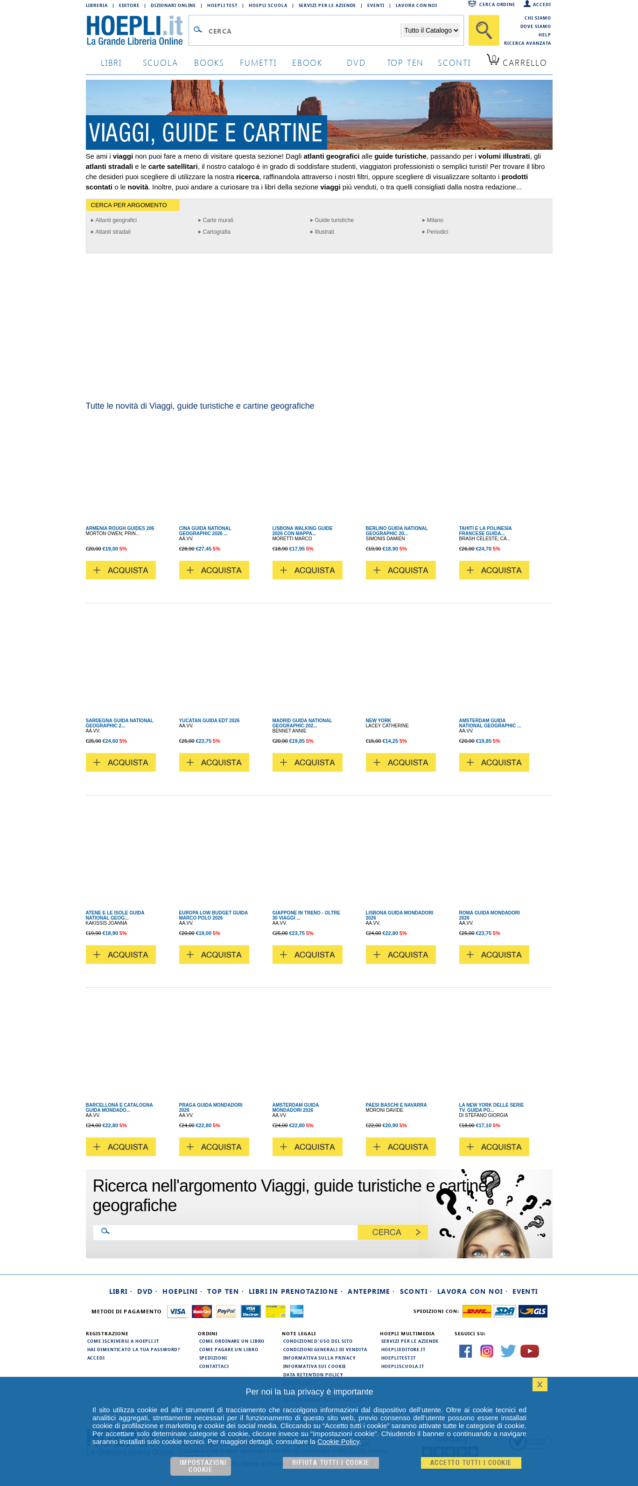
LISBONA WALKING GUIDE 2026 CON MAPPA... (303, 531)
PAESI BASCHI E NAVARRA (396, 1105)
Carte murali (218, 220)
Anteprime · (371, 1291)
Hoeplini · (182, 1291)
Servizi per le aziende (328, 5)
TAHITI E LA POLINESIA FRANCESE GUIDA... (485, 531)
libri (111, 62)
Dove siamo (535, 26)
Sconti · (416, 1291)
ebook (307, 62)
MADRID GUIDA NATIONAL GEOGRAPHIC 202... (302, 723)
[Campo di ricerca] (304, 30)
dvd (356, 62)
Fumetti (258, 62)
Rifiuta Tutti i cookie (331, 1462)
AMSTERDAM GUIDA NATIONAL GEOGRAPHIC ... (490, 723)
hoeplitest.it (398, 1357)
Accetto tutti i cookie (471, 1462)
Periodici (438, 232)
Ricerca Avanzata (527, 43)
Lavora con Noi (417, 5)
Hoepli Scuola (268, 5)
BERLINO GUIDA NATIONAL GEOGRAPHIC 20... (397, 531)
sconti (454, 62)
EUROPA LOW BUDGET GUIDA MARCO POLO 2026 (213, 915)
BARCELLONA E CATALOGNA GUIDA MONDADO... (119, 1107)
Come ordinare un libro (232, 1341)
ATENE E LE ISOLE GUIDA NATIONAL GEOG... (115, 915)
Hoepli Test (222, 5)
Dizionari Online (173, 5)
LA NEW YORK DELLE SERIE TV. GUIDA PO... (491, 1107)
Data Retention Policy (313, 1374)
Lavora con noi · (472, 1291)
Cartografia (217, 232)
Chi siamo (538, 18)
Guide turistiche (334, 220)
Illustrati (324, 232)
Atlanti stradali (113, 232)
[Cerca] (484, 30)
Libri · (121, 1291)
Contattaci (214, 1366)
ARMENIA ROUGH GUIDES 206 (120, 528)
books (209, 62)
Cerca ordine (497, 4)
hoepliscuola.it (403, 1366)
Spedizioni (213, 1357)
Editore (129, 5)
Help (545, 34)
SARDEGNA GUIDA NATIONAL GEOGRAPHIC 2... (120, 723)
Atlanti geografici (116, 220)
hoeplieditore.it (403, 1349)
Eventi (375, 5)
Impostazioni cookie (203, 1466)
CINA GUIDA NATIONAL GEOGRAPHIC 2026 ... (205, 531)
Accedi (542, 4)
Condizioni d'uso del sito (318, 1341)
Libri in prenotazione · (296, 1291)
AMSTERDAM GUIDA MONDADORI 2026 (296, 1107)
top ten (405, 62)
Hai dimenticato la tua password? (134, 1349)
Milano (435, 220)
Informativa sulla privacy (319, 1357)
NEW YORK (379, 720)
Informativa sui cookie (315, 1366)
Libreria (97, 5)
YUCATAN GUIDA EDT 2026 (209, 720)
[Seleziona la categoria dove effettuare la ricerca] (431, 30)
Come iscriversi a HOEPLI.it (123, 1341)
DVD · (147, 1291)
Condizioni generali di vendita (325, 1349)
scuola (160, 62)
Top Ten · (225, 1291)
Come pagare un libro (229, 1349)
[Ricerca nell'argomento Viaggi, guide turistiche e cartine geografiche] (233, 1232)
